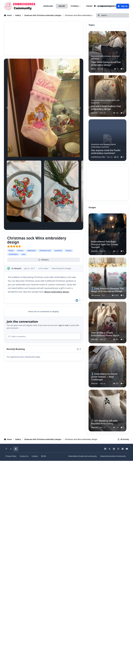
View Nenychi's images (61, 268)
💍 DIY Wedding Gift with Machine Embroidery (104, 422)
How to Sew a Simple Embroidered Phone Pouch (105, 334)
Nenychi (17, 268)
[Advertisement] (61, 38)
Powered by (113, 456)
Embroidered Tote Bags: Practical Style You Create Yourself (104, 244)
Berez (93, 68)
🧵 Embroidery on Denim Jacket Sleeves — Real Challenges (104, 376)
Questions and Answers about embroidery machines (103, 145)
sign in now (63, 325)
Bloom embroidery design (56, 291)
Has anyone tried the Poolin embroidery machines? (105, 151)
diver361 (94, 113)
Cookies (35, 456)
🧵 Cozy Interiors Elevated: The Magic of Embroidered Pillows (107, 290)
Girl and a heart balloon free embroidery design (106, 107)
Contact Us (24, 456)
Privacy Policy (11, 456)
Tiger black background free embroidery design (106, 63)
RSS (43, 456)
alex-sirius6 (95, 295)
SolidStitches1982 (98, 157)
